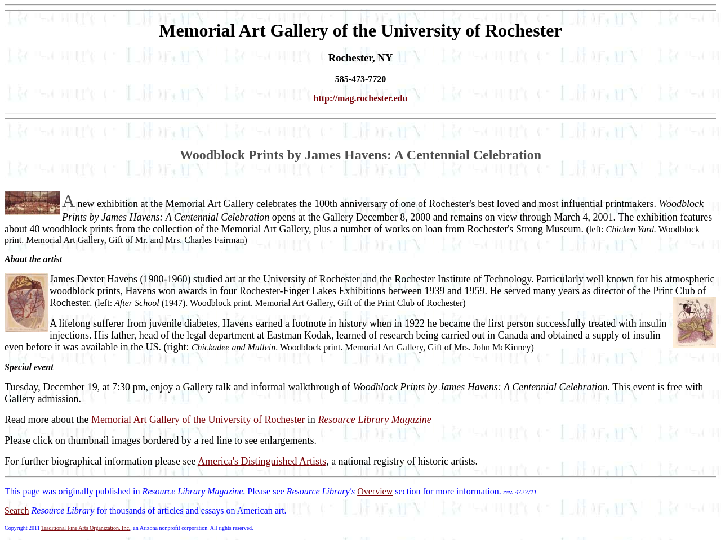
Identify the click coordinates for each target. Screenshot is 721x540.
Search (17, 510)
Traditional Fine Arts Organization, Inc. (85, 528)
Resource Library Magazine (374, 419)
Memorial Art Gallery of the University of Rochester (198, 419)
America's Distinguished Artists (262, 461)
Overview (375, 491)
